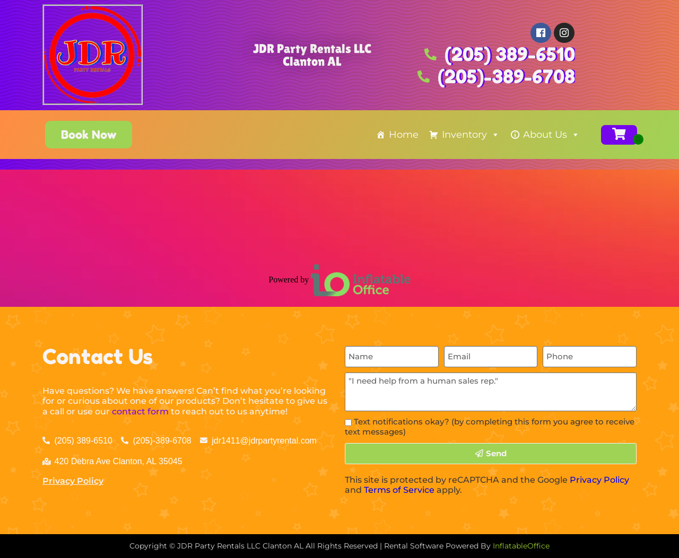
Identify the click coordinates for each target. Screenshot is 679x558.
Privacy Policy (72, 481)
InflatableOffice (521, 546)
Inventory (471, 134)
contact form (140, 411)
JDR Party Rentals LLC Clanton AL (312, 54)
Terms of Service (399, 490)
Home (404, 134)
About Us (551, 134)
